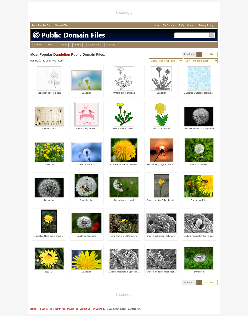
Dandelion (61, 54)
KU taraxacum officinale (124, 93)
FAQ (181, 25)
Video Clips (93, 44)
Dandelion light (87, 200)
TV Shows (110, 44)
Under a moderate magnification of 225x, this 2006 (170, 272)
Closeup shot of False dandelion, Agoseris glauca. (170, 200)
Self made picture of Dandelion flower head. (129, 164)
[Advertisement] (124, 12)
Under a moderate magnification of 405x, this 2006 (132, 272)
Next (212, 54)
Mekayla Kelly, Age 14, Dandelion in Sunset (166, 164)
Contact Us (85, 309)
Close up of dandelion (199, 164)
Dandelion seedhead (124, 200)
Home (156, 25)
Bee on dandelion (199, 200)
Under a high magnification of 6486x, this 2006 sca (170, 236)
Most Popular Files (41, 25)
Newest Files (61, 25)
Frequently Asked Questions (64, 309)
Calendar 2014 (49, 128)
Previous (189, 54)
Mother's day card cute (86, 128)
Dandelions (49, 164)
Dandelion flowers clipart (49, 93)
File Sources (169, 25)
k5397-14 (49, 272)
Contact (191, 25)
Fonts (51, 44)
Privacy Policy (206, 25)
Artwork (78, 44)
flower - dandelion (161, 128)
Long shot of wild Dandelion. (124, 236)
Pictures (37, 44)
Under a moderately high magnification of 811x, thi (207, 236)
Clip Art (63, 44)
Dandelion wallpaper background (199, 93)
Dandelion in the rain (86, 164)
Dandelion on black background (199, 128)
